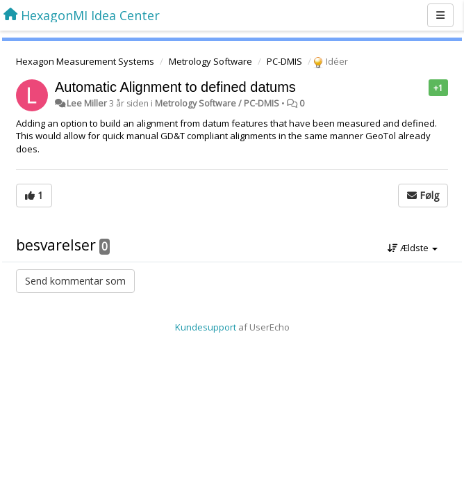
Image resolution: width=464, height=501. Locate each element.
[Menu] (440, 15)
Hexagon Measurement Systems (85, 61)
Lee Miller (87, 103)
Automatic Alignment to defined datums (175, 87)
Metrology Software (210, 61)
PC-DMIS (284, 61)
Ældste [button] (413, 247)
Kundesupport (205, 327)
